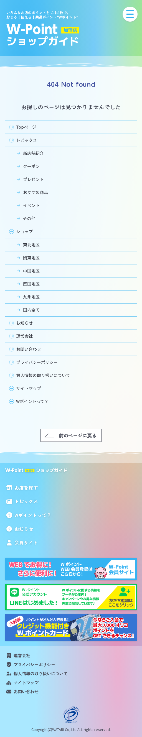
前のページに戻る (78, 435)
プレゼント (33, 179)
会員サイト (26, 542)
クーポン (31, 166)
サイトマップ (28, 388)
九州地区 (31, 297)
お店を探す (26, 487)
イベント (31, 205)
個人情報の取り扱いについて (43, 375)
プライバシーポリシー (37, 362)
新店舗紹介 (33, 153)
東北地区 (31, 245)
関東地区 (31, 258)
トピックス (26, 140)
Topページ (26, 127)
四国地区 (31, 284)
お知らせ (24, 323)
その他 (29, 218)
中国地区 (31, 271)
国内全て (31, 310)
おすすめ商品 (35, 192)
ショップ (24, 231)
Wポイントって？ (32, 401)
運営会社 (24, 336)
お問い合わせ (28, 349)
